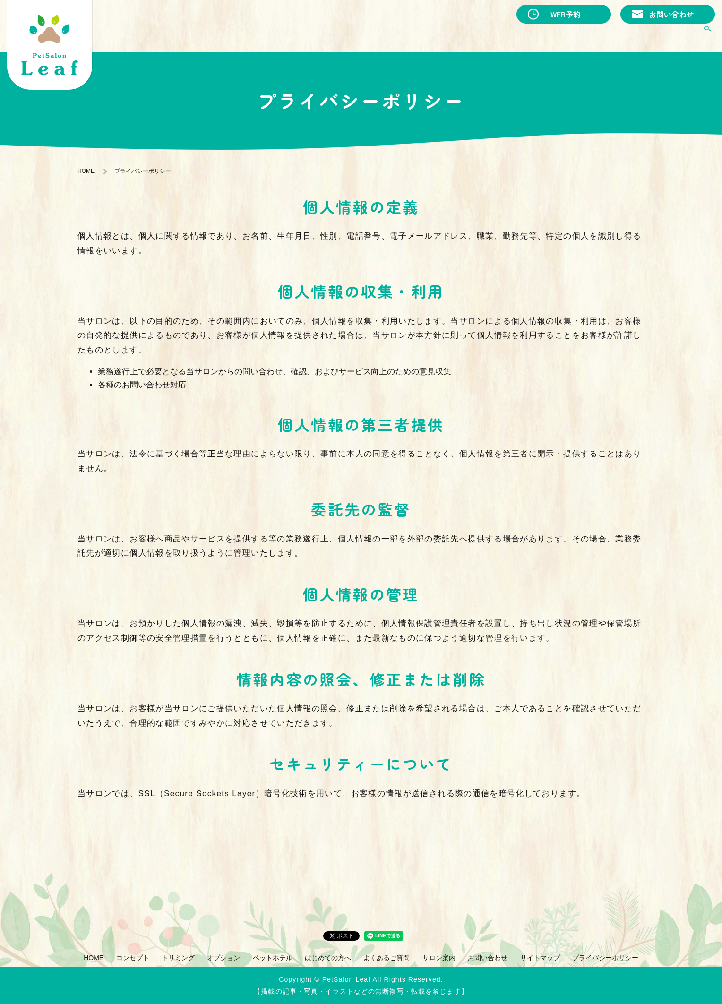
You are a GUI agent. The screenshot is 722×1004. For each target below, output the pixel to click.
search (708, 36)
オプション (445, 36)
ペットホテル (497, 36)
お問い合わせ (671, 14)
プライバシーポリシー (605, 957)
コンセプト (348, 36)
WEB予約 (565, 14)
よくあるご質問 (620, 36)
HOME (308, 36)
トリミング (397, 36)
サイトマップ (540, 957)
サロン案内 (677, 36)
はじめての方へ (557, 36)
